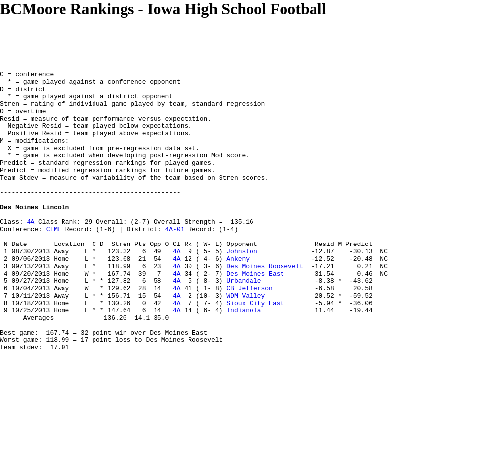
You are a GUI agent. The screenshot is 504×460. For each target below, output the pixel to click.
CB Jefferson (249, 332)
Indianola (243, 358)
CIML (54, 261)
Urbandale (243, 323)
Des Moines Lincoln (34, 234)
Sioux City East (255, 349)
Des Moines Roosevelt (264, 305)
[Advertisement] (179, 40)
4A (31, 252)
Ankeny (238, 296)
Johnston (241, 287)
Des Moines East (255, 314)
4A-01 (174, 261)
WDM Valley (245, 341)
